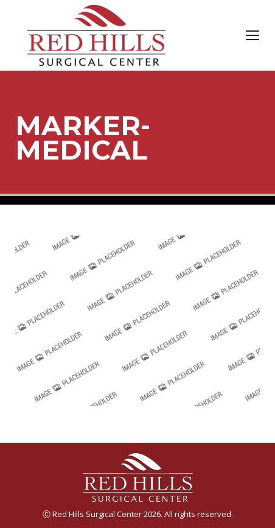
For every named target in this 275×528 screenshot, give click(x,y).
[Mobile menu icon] (252, 35)
